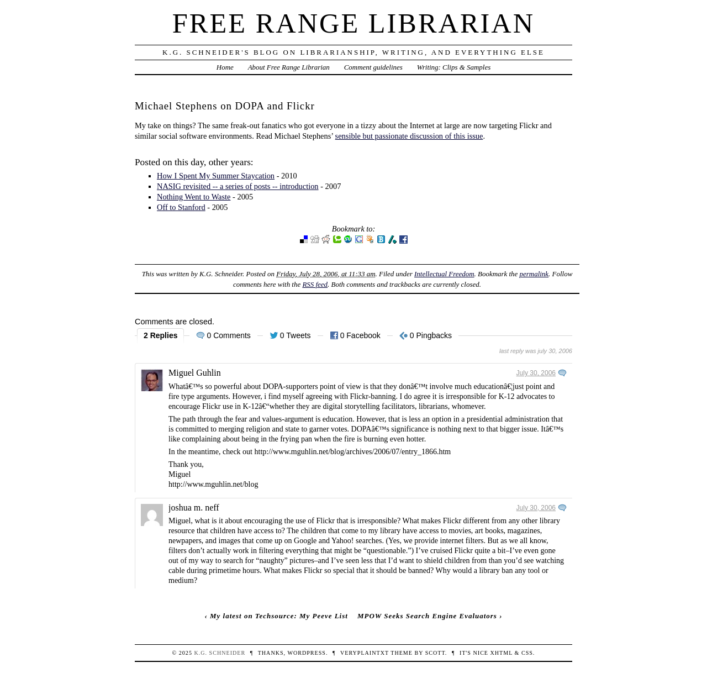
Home (225, 67)
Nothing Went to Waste (193, 196)
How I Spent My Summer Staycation (216, 175)
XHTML (501, 653)
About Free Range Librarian (289, 67)
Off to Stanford (181, 207)
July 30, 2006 (536, 373)
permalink (534, 274)
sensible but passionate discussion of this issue (409, 136)
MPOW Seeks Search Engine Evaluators (427, 616)
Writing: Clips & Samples (454, 67)
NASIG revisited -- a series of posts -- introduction (238, 186)
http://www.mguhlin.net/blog (213, 484)
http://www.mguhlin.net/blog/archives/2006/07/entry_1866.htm (353, 452)
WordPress (306, 653)
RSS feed (315, 284)
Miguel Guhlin (194, 372)
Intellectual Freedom (444, 274)
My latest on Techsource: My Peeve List (279, 616)
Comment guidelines (373, 67)
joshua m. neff (193, 507)
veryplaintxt (364, 653)
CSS (527, 653)
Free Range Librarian (353, 23)
